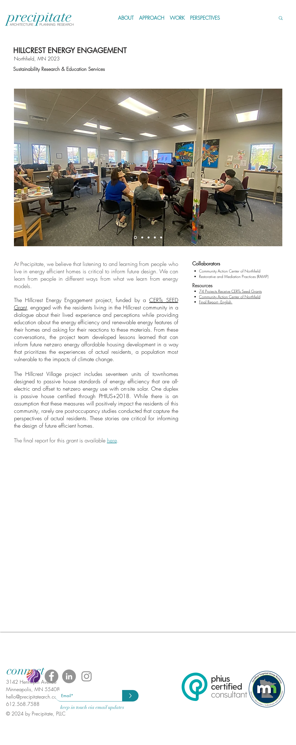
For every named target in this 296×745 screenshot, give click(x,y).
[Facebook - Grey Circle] (51, 676)
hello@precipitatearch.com (33, 696)
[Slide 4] (155, 238)
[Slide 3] (149, 238)
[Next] (274, 167)
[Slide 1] (135, 237)
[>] (130, 695)
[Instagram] (86, 676)
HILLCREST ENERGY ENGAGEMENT (70, 50)
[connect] (25, 670)
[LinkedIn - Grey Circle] (69, 676)
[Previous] (21, 167)
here (112, 440)
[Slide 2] (142, 238)
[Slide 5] (161, 238)
